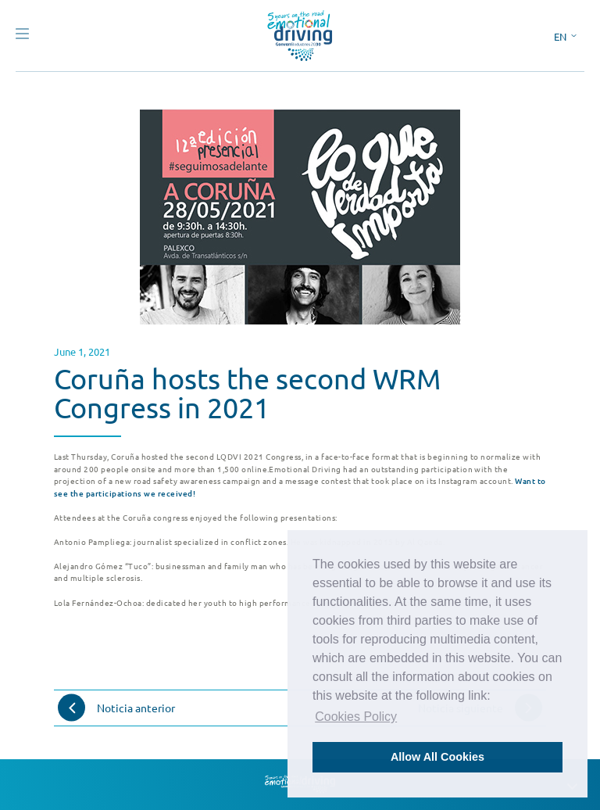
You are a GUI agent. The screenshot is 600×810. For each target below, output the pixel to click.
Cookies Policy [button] (356, 716)
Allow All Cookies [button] (437, 757)
